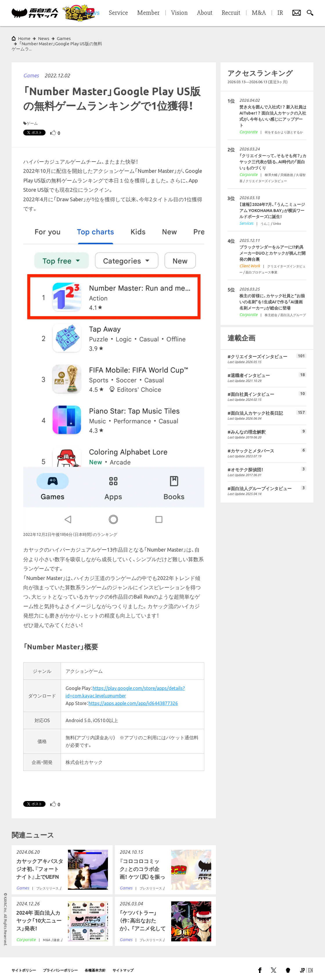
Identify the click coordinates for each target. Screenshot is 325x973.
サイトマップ (123, 960)
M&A (259, 13)
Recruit (231, 13)
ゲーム (32, 113)
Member (148, 13)
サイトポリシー (24, 960)
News (43, 38)
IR (280, 13)
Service (118, 13)
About (204, 13)
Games (31, 65)
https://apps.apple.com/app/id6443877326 (133, 692)
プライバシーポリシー (60, 960)
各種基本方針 (95, 960)
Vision (179, 13)
